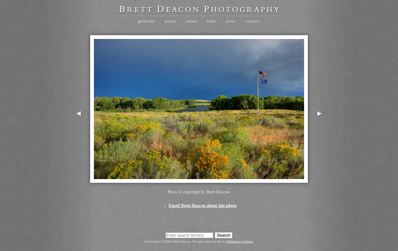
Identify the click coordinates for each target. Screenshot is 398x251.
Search (223, 235)
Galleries (146, 21)
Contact (252, 21)
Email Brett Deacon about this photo (203, 205)
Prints (170, 21)
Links (211, 21)
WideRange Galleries (239, 241)
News (231, 21)
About (191, 21)
